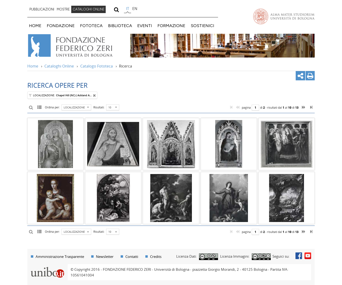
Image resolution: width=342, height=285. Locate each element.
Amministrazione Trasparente (60, 256)
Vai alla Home (76, 46)
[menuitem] (42, 9)
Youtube (307, 255)
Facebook (298, 255)
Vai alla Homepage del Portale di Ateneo (284, 16)
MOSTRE (63, 9)
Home (32, 66)
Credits (156, 256)
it (127, 8)
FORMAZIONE (171, 25)
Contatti (131, 256)
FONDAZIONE (61, 25)
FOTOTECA (91, 25)
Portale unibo (47, 267)
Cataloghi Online (59, 66)
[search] (116, 9)
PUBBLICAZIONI (41, 9)
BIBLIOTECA (120, 25)
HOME (35, 25)
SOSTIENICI (202, 25)
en (134, 8)
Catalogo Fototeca (96, 66)
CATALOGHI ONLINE (88, 9)
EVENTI (144, 25)
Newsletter (105, 256)
